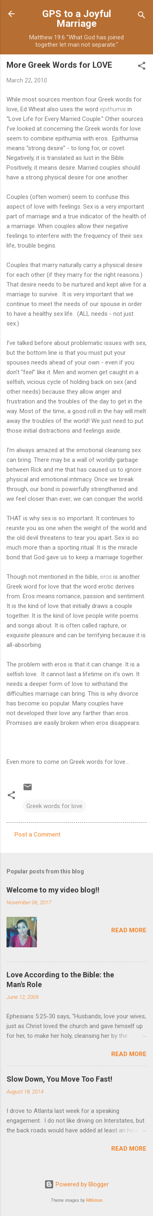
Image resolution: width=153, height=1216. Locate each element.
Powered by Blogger (76, 1184)
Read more (129, 930)
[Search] (142, 16)
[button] (142, 67)
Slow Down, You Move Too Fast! (59, 1079)
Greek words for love (54, 806)
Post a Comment (37, 834)
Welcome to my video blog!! (52, 890)
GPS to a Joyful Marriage (76, 18)
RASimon (94, 1200)
